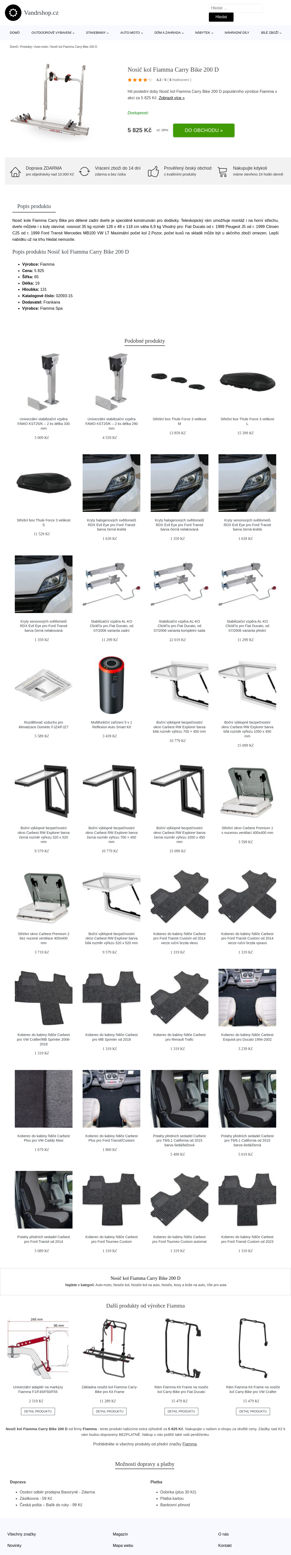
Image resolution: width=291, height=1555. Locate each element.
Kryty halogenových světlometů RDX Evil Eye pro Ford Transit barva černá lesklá (111, 524)
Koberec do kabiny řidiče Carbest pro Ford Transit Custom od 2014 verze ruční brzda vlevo (179, 938)
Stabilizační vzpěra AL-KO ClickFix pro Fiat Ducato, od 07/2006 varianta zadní (111, 625)
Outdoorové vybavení (52, 32)
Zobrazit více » (172, 98)
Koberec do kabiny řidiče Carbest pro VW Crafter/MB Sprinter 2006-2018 (44, 1039)
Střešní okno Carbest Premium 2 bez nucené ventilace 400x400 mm (44, 938)
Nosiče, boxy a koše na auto (183, 1285)
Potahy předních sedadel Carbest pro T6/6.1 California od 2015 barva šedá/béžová (179, 1140)
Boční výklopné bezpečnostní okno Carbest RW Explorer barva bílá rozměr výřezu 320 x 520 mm (111, 938)
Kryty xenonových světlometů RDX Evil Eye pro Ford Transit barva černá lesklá (247, 524)
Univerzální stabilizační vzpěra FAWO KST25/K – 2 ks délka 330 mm (44, 423)
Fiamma (267, 91)
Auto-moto (130, 32)
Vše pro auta (216, 1285)
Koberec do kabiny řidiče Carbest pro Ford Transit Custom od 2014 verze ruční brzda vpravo (247, 938)
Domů (15, 32)
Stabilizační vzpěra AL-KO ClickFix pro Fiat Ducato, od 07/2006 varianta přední (247, 625)
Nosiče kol (121, 1285)
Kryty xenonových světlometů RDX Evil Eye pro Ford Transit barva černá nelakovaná (43, 625)
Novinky (14, 1545)
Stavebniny (96, 32)
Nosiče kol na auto (145, 1285)
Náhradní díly (237, 32)
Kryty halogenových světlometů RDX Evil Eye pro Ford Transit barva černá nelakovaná (179, 524)
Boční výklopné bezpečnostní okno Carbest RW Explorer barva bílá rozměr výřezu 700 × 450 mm (179, 726)
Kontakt (225, 1545)
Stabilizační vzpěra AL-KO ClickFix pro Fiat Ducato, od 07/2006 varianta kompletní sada (179, 625)
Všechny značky (21, 1534)
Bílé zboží (269, 32)
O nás (223, 1534)
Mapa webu (123, 1545)
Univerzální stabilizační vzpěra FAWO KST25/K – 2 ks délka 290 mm (111, 423)
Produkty (26, 47)
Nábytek (202, 32)
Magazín (120, 1534)
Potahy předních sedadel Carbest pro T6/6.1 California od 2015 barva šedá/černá (247, 1140)
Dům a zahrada (167, 32)
